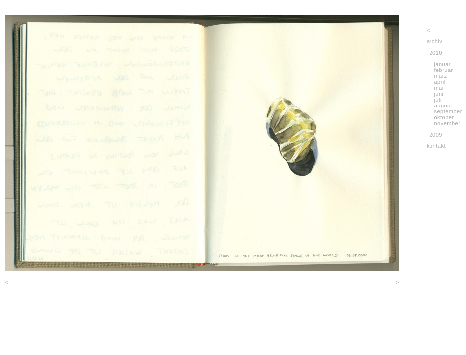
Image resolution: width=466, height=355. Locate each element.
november (447, 123)
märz (440, 76)
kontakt (436, 146)
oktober (444, 117)
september (448, 111)
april (439, 82)
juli (437, 100)
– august (441, 105)
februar (443, 70)
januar (442, 64)
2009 (436, 135)
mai (438, 88)
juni (438, 94)
